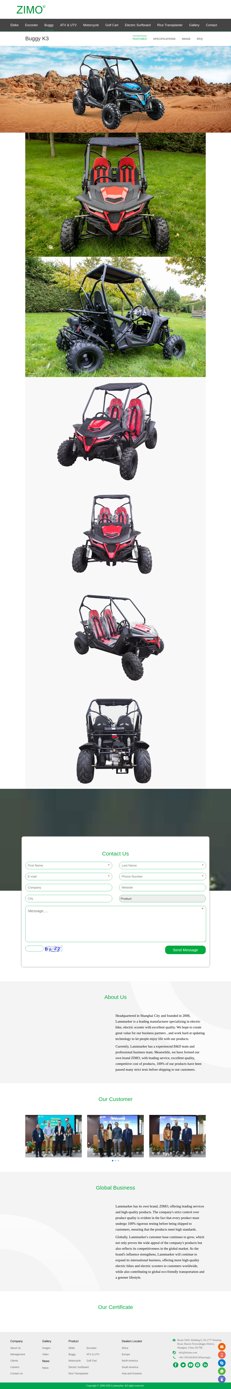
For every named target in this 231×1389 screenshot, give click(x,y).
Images (46, 1348)
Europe (126, 1354)
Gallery (194, 25)
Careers (14, 1367)
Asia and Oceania (132, 1373)
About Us (15, 1348)
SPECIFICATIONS (164, 38)
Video (45, 1354)
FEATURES (140, 38)
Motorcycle (91, 25)
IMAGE (186, 38)
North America (130, 1360)
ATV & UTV (68, 25)
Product (74, 1341)
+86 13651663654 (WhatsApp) (194, 1357)
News (45, 1361)
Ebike (14, 25)
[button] (112, 1160)
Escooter (31, 25)
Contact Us (16, 1373)
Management (17, 1354)
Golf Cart (111, 25)
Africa (125, 1348)
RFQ (200, 38)
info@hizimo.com (188, 1352)
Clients (14, 1360)
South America (130, 1367)
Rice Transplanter (170, 25)
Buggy (49, 25)
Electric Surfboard (138, 25)
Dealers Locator (132, 1341)
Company (16, 1341)
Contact (211, 25)
